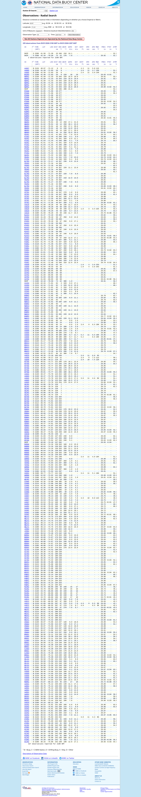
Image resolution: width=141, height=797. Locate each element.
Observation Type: (29, 34)
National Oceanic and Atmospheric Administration (56, 789)
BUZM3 (26, 75)
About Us (98, 776)
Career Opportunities (106, 791)
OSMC (96, 773)
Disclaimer (83, 788)
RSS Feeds (26, 773)
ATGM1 (26, 719)
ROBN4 (26, 409)
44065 (26, 374)
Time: (53, 34)
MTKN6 (26, 91)
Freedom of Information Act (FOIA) (110, 789)
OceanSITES (98, 771)
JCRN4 (26, 529)
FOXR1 (26, 252)
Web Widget (25, 775)
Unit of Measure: (29, 31)
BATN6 (26, 397)
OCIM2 (26, 721)
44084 (26, 717)
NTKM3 (26, 217)
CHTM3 (26, 269)
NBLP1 (26, 517)
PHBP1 (26, 575)
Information (57, 7)
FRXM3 (26, 165)
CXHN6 (26, 482)
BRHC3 (26, 341)
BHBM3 (26, 296)
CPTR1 (26, 192)
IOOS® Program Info (53, 767)
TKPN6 (26, 461)
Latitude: (26, 23)
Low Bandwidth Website (101, 764)
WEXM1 (26, 479)
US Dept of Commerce (48, 788)
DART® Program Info (53, 766)
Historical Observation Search (30, 767)
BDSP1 (26, 562)
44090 (26, 265)
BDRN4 (26, 535)
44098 (26, 358)
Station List (54, 11)
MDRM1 (26, 682)
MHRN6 (26, 444)
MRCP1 (26, 610)
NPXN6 (26, 436)
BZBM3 (26, 104)
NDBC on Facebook (31, 758)
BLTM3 (26, 161)
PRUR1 (26, 106)
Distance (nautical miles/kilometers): (57, 31)
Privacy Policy (104, 788)
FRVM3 (26, 163)
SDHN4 (26, 411)
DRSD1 (26, 696)
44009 (26, 672)
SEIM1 (26, 384)
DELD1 (26, 659)
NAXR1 (26, 155)
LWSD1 (26, 684)
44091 (26, 457)
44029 (26, 353)
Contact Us (98, 781)
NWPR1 (26, 77)
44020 (26, 205)
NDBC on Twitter (66, 758)
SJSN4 (26, 636)
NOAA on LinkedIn (49, 758)
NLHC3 (26, 215)
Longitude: (27, 27)
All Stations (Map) (27, 764)
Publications (50, 776)
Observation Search (27, 766)
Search (101, 7)
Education (74, 7)
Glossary (82, 791)
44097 (26, 68)
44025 (26, 355)
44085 (26, 70)
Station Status (51, 775)
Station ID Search (29, 11)
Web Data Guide (52, 771)
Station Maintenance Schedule (55, 773)
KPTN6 (26, 362)
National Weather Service (49, 790)
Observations (39, 7)
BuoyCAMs (25, 771)
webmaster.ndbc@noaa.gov (49, 795)
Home (25, 7)
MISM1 (26, 587)
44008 (26, 331)
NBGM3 (26, 122)
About (114, 7)
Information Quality (85, 789)
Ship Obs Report (26, 769)
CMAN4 (26, 622)
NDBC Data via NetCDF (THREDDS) (104, 766)
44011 (26, 599)
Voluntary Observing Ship (54, 769)
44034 (26, 703)
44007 (26, 494)
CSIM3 (26, 283)
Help (81, 790)
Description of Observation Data (35, 754)
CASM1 (26, 504)
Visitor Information (100, 779)
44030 (26, 434)
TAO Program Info (52, 764)
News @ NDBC (77, 769)
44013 (26, 320)
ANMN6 (26, 459)
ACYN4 (26, 550)
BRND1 (26, 634)
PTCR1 (26, 137)
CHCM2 (26, 705)
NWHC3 (26, 298)
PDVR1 (26, 134)
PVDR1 (26, 240)
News (88, 7)
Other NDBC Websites (103, 762)
